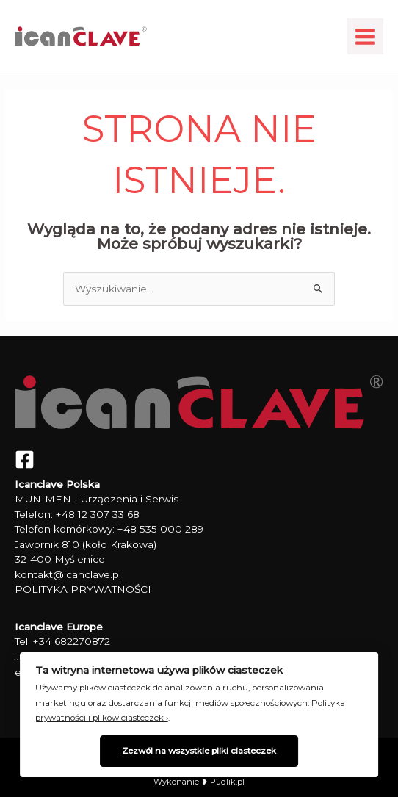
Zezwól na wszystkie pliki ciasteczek (199, 751)
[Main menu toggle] (365, 36)
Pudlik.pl (226, 781)
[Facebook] (25, 459)
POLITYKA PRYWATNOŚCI (83, 589)
